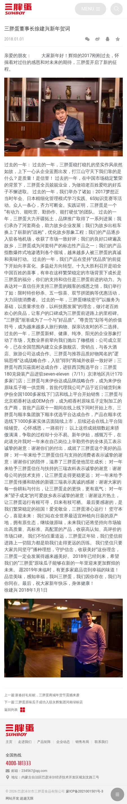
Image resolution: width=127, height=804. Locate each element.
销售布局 (82, 742)
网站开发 (12, 798)
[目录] (90, 9)
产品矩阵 (44, 742)
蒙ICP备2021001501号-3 (84, 791)
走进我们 (25, 742)
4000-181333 (18, 763)
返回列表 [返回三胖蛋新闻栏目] (15, 710)
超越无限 (27, 798)
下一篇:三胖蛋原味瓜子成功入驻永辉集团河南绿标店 (43, 702)
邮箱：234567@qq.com (29, 771)
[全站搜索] (116, 9)
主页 (9, 742)
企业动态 (63, 742)
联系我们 (101, 742)
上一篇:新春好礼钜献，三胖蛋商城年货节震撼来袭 (41, 695)
